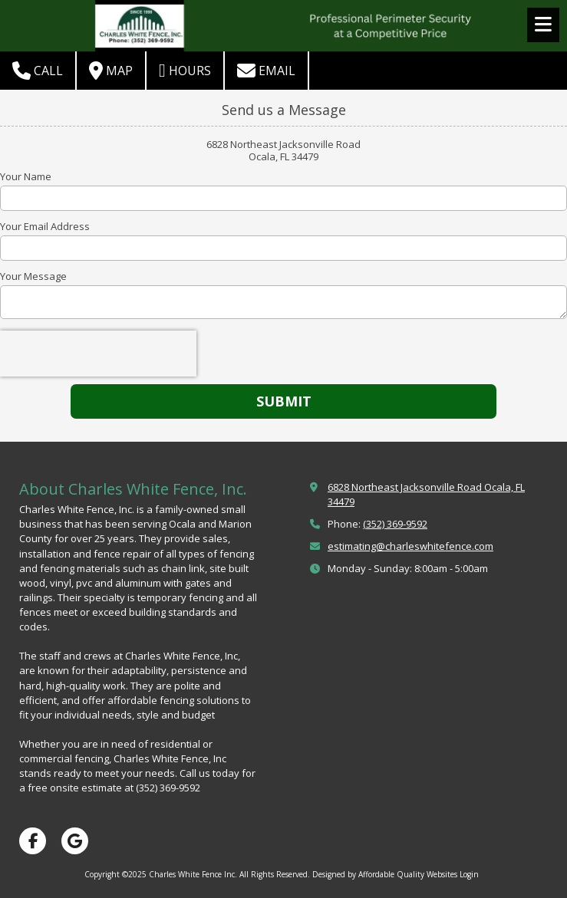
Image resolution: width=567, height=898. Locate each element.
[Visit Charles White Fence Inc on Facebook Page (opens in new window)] (32, 840)
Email (266, 70)
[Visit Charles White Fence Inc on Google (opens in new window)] (74, 840)
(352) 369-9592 (395, 524)
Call (37, 70)
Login (469, 874)
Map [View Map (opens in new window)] (111, 70)
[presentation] (98, 354)
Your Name (25, 176)
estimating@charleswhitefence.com (410, 546)
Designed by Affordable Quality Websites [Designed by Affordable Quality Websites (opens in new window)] (384, 874)
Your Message (33, 276)
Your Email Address (45, 226)
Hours (185, 70)
